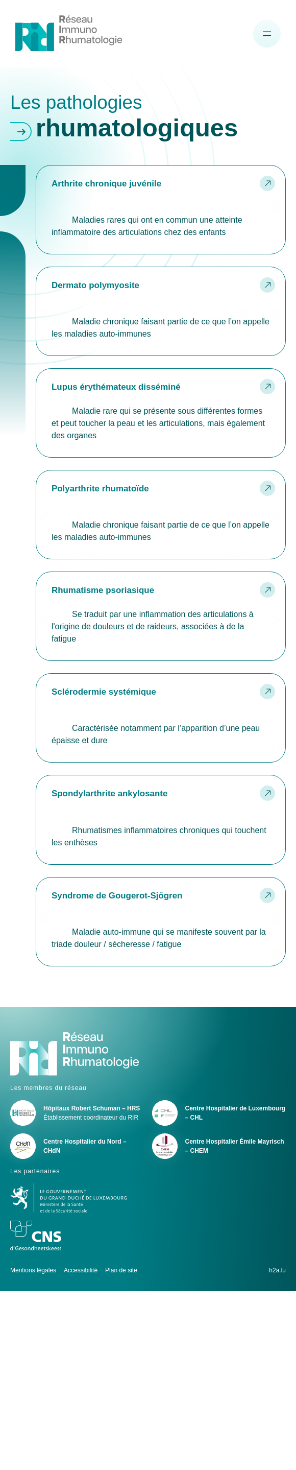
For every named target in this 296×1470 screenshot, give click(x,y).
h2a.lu (277, 1270)
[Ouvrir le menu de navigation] (267, 34)
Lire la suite (160, 209)
